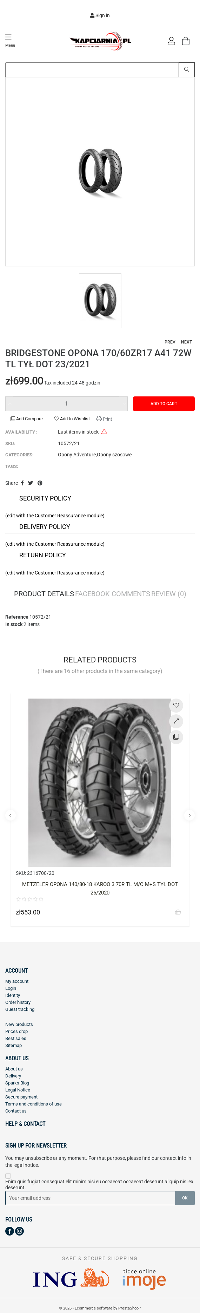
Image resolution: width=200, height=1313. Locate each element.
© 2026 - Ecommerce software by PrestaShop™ (100, 1308)
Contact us (16, 1111)
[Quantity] (66, 403)
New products (19, 1024)
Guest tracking (19, 1009)
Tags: (11, 466)
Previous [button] (10, 815)
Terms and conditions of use (33, 1104)
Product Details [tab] (44, 594)
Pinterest (40, 483)
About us (14, 1069)
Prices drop (16, 1031)
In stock (13, 624)
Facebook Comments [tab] (112, 594)
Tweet (31, 483)
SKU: (10, 443)
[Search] (100, 69)
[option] (100, 171)
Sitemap (13, 1045)
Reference (16, 617)
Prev (170, 342)
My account (16, 981)
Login (10, 988)
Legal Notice (17, 1090)
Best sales (15, 1038)
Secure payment (21, 1097)
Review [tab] (168, 594)
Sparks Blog (17, 1083)
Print (107, 419)
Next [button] (189, 815)
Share (22, 483)
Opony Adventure (77, 454)
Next (186, 342)
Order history (18, 1002)
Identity (12, 995)
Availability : (21, 432)
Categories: (19, 454)
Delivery (13, 1076)
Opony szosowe (114, 454)
